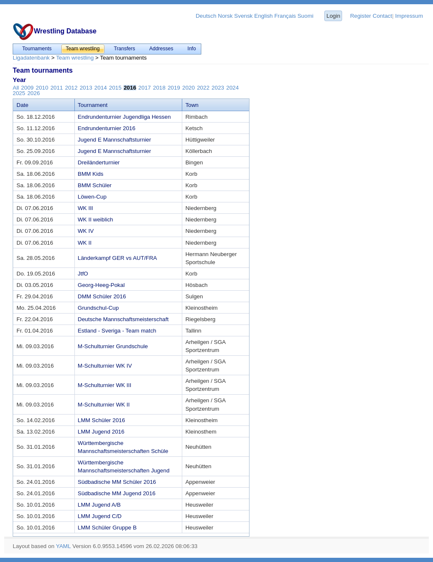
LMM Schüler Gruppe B (107, 527)
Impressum (409, 16)
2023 (217, 88)
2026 (33, 93)
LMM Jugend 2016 (101, 431)
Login (333, 16)
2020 (188, 88)
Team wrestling (75, 58)
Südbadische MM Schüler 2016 (117, 482)
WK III (85, 208)
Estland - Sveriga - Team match (117, 330)
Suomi (305, 16)
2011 (56, 88)
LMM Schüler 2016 (101, 420)
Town (191, 105)
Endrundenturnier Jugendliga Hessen (124, 117)
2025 (19, 93)
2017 (144, 88)
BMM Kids (91, 174)
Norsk (225, 16)
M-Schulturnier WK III (105, 385)
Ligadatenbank (31, 58)
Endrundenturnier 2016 (106, 128)
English (263, 16)
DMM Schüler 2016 (102, 296)
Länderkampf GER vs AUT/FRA (117, 258)
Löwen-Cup (92, 197)
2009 (27, 88)
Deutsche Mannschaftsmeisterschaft (123, 319)
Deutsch (206, 16)
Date (22, 105)
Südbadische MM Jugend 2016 (117, 493)
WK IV (86, 231)
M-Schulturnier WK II (104, 404)
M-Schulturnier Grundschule (113, 346)
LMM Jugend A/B (99, 505)
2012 (71, 88)
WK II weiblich (95, 219)
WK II (85, 243)
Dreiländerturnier (99, 162)
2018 (159, 88)
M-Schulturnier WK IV (105, 366)
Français (285, 16)
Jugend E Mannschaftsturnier (114, 139)
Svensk (243, 16)
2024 (232, 88)
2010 (42, 88)
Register (360, 16)
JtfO (83, 273)
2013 (85, 88)
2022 (203, 88)
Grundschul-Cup (98, 308)
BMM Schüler (95, 185)
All (16, 88)
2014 (100, 88)
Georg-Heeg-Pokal (101, 285)
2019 (173, 88)
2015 (115, 88)
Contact (382, 16)
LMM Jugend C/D (100, 516)
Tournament (92, 105)
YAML (63, 546)
